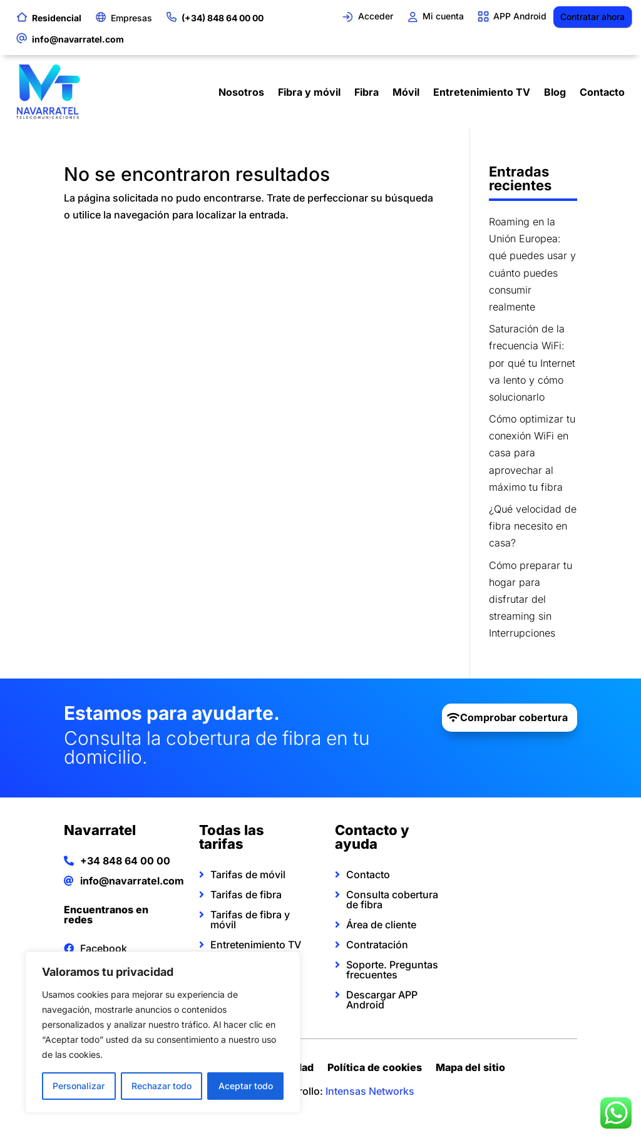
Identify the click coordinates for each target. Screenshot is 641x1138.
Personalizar (79, 1085)
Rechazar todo (161, 1085)
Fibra (366, 92)
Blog (555, 92)
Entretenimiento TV (481, 92)
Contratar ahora (592, 16)
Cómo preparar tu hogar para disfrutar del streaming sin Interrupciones (530, 599)
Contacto (602, 92)
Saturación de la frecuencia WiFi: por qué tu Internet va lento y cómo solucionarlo (532, 362)
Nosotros (241, 92)
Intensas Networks (370, 1091)
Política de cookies (374, 1069)
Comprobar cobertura (514, 717)
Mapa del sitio (470, 1069)
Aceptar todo (245, 1085)
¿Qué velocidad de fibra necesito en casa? (533, 526)
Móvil (405, 92)
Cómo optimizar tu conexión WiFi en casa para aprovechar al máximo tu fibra (532, 453)
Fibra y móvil (309, 92)
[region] (162, 1032)
